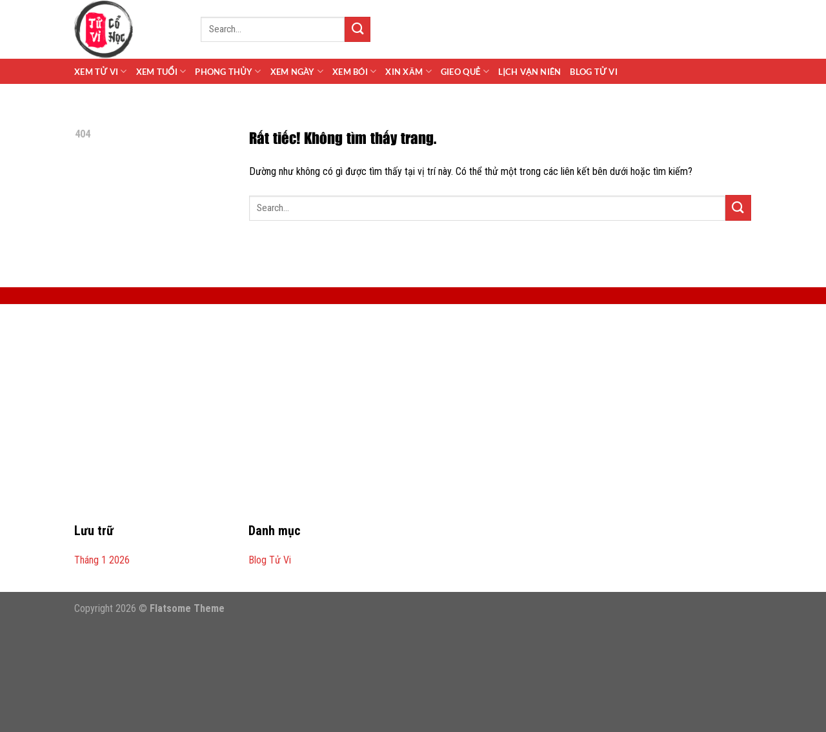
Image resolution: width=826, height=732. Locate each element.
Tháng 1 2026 (102, 560)
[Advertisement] (413, 420)
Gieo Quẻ (465, 71)
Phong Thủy (228, 71)
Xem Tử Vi (100, 71)
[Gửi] (357, 29)
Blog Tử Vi (593, 71)
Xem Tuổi (161, 71)
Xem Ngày (297, 71)
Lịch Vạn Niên (529, 71)
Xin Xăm (408, 71)
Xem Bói (354, 71)
